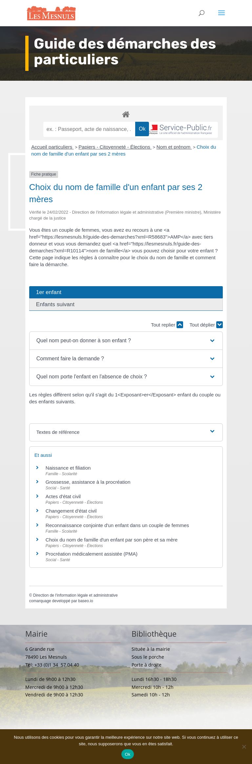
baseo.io (85, 601)
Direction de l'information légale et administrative (75, 595)
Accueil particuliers (52, 147)
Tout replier (167, 324)
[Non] (244, 746)
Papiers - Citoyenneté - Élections (115, 147)
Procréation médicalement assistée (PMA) (91, 554)
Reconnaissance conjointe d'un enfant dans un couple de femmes (117, 525)
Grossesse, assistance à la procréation (88, 482)
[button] (126, 341)
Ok (127, 754)
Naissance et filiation (68, 468)
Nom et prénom (174, 147)
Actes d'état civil (63, 496)
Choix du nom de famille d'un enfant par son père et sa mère (112, 539)
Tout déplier (206, 324)
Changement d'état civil (71, 511)
